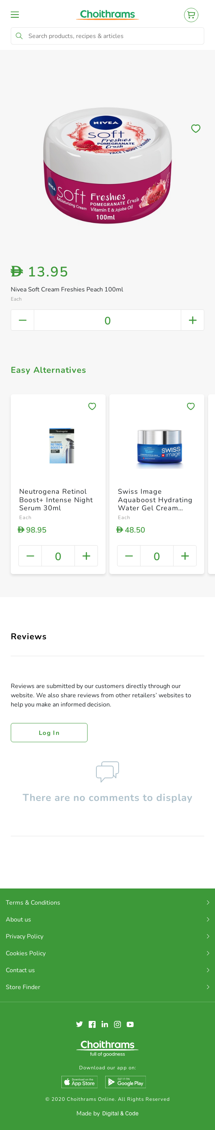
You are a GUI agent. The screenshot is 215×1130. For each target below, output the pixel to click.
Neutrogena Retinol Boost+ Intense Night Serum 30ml (56, 500)
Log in (49, 733)
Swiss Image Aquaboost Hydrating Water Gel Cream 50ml (155, 504)
